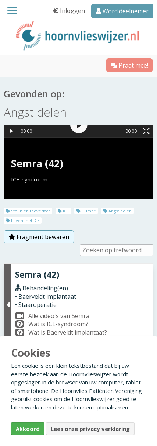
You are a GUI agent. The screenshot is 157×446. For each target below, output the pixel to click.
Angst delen (117, 211)
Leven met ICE (22, 220)
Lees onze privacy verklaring (90, 428)
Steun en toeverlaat (28, 211)
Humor (86, 211)
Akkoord (28, 428)
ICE (63, 211)
